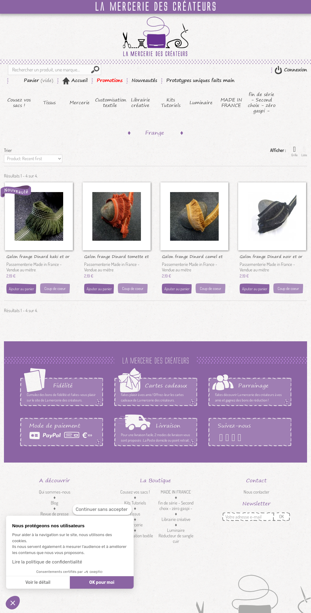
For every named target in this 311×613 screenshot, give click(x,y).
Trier (8, 150)
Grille (294, 151)
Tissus (49, 103)
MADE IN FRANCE (231, 102)
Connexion (294, 70)
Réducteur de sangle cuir (176, 538)
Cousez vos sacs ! (19, 102)
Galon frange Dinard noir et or (271, 256)
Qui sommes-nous (54, 492)
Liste (304, 151)
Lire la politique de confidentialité (47, 562)
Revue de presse (54, 514)
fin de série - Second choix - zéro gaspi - (261, 102)
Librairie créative (140, 102)
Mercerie (80, 103)
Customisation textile (110, 102)
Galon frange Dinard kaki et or (38, 256)
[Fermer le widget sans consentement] (102, 509)
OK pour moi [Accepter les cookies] (101, 582)
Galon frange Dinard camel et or (192, 256)
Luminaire (201, 103)
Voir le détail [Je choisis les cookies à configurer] (37, 582)
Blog (54, 503)
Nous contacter (256, 492)
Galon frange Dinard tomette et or (116, 256)
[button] (12, 602)
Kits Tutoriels (170, 102)
